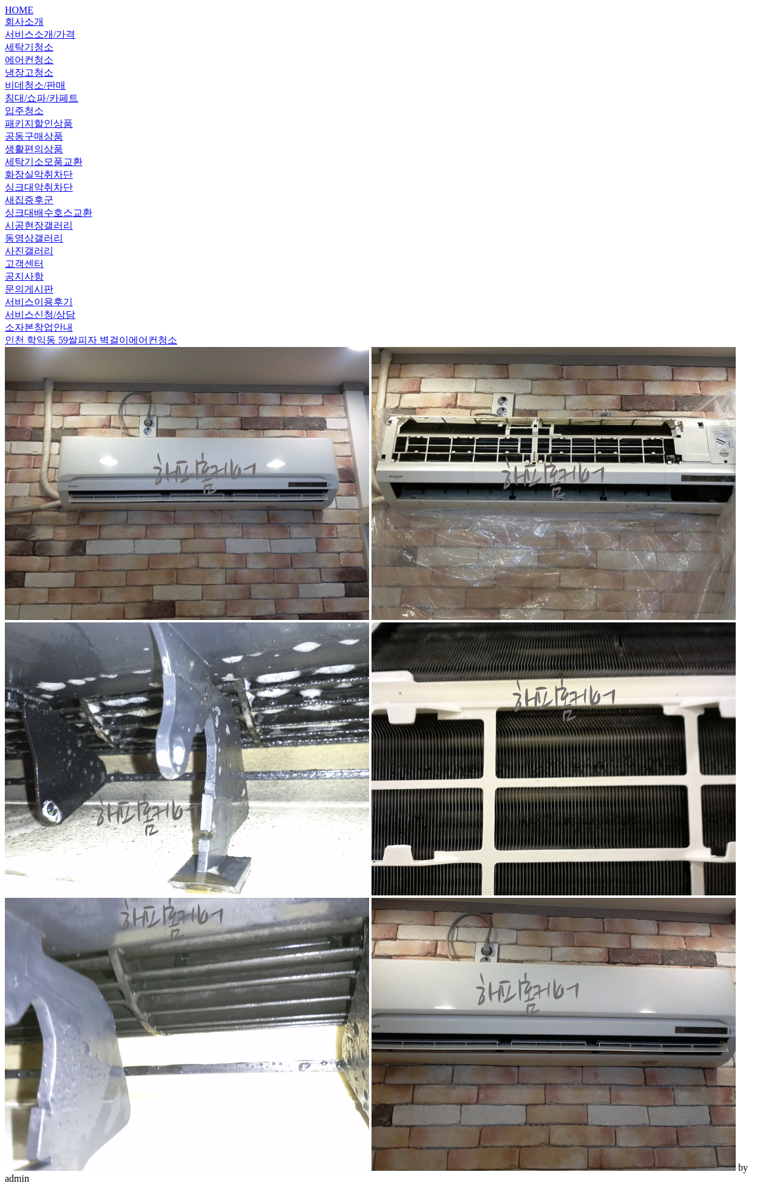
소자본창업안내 (39, 327)
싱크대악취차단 (39, 187)
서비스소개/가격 (40, 34)
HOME (19, 10)
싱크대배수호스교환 (48, 212)
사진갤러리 (29, 251)
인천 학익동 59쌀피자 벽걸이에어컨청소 (91, 340)
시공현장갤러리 (39, 225)
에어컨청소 (29, 60)
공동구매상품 (34, 136)
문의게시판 (29, 289)
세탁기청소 (29, 47)
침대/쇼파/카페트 (41, 98)
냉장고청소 (29, 72)
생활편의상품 (34, 149)
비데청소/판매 (35, 85)
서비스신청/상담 (40, 314)
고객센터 (24, 263)
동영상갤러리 (34, 238)
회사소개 (24, 21)
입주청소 (24, 111)
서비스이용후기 (39, 302)
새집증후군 (29, 200)
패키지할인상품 (39, 123)
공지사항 (24, 276)
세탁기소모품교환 (44, 162)
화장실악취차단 (39, 174)
